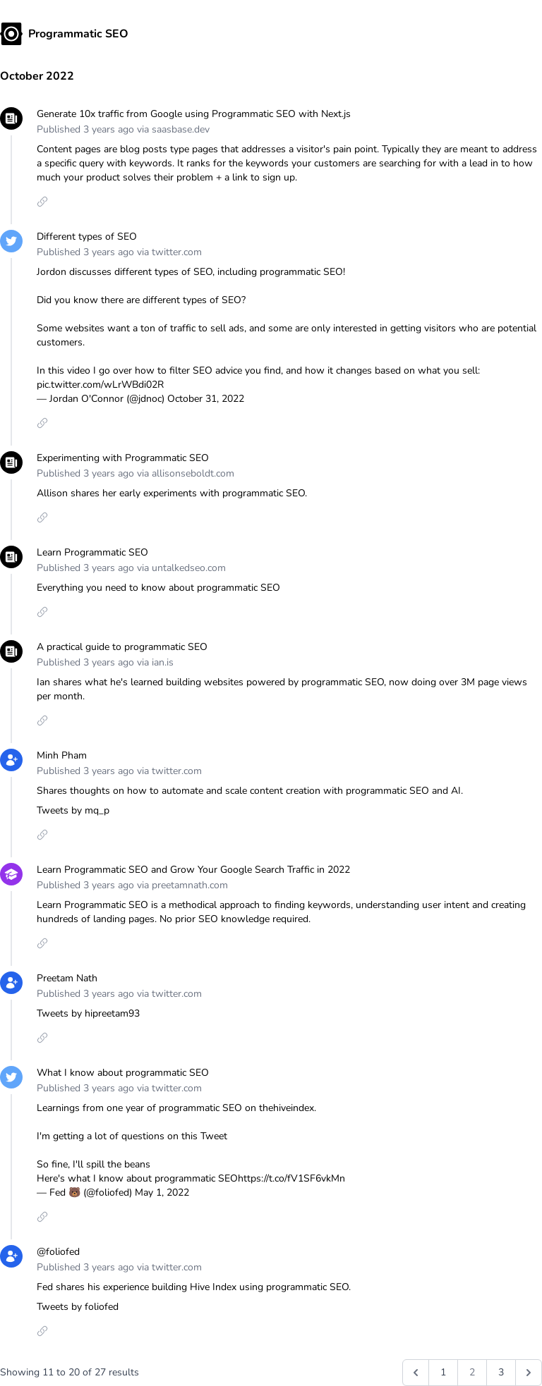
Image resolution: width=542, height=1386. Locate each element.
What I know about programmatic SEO (123, 1072)
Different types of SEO (87, 236)
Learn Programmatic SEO (92, 552)
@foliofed (58, 1251)
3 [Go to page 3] (501, 1372)
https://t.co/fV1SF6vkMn (291, 1178)
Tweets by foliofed (78, 1306)
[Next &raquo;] (528, 1372)
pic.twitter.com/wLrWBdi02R (100, 384)
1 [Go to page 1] (443, 1372)
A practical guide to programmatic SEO (122, 647)
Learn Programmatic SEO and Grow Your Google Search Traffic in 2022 (193, 869)
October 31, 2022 (205, 398)
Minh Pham (62, 755)
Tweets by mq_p (73, 810)
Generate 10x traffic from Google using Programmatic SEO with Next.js (194, 114)
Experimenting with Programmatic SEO (123, 458)
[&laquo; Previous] (415, 1372)
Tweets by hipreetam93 (88, 1013)
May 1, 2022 (162, 1192)
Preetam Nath (67, 978)
